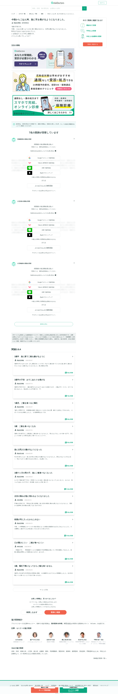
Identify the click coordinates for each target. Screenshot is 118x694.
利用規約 (36, 144)
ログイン (102, 3)
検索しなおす (32, 612)
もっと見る (43, 590)
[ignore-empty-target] (59, 8)
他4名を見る (43, 324)
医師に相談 (55, 612)
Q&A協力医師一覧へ (100, 658)
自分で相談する (69, 124)
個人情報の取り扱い (46, 144)
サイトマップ (104, 685)
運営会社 (95, 685)
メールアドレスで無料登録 (44, 186)
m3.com (93, 624)
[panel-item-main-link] (43, 364)
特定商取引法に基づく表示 (83, 685)
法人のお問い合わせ (27, 685)
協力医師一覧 (39, 685)
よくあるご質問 (14, 685)
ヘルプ (47, 685)
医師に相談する (93, 44)
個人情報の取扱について (66, 685)
